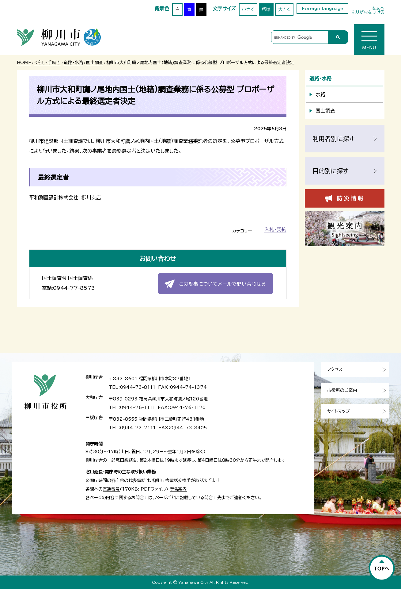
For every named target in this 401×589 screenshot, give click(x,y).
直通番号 (111, 489)
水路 (320, 94)
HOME (24, 62)
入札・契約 (275, 229)
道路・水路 (73, 62)
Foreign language (322, 8)
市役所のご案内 (342, 390)
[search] (298, 37)
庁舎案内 (178, 489)
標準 (266, 9)
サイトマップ (338, 411)
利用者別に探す (333, 139)
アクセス (334, 369)
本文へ (378, 8)
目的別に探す (330, 171)
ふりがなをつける (367, 12)
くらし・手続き (47, 62)
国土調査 (94, 62)
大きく (284, 9)
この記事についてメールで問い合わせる (222, 283)
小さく (248, 9)
